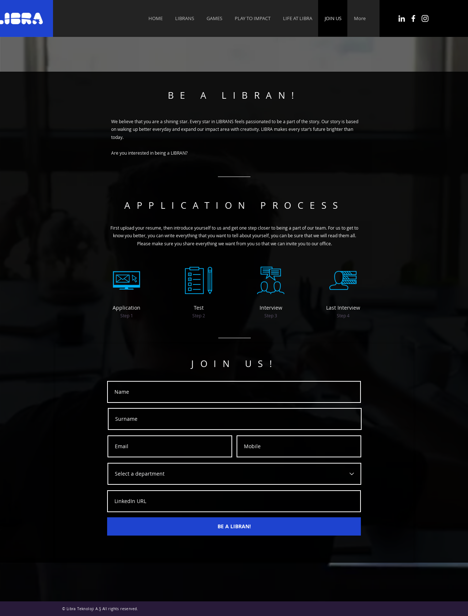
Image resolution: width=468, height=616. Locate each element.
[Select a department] (234, 474)
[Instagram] (425, 18)
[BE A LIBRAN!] (234, 526)
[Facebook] (413, 18)
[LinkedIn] (401, 18)
